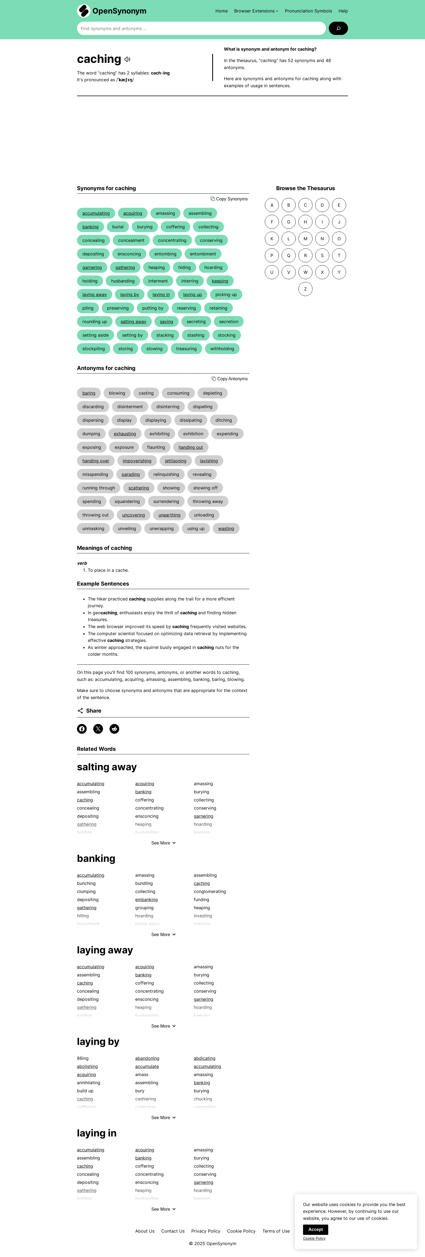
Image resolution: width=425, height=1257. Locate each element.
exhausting (125, 433)
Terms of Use (276, 1231)
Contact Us (173, 1231)
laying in (161, 294)
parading (131, 474)
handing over (95, 460)
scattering (138, 488)
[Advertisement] (212, 140)
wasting (226, 528)
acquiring (132, 213)
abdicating (204, 1058)
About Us (144, 1231)
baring (88, 393)
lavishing (209, 460)
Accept (315, 1232)
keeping (220, 281)
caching (85, 800)
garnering (92, 267)
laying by (129, 294)
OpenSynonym (119, 10)
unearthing (170, 515)
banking (90, 226)
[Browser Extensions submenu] (256, 11)
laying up (192, 294)
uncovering (133, 515)
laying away (94, 294)
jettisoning (175, 460)
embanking (146, 899)
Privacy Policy (205, 1231)
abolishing (87, 1066)
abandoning (147, 1058)
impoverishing (137, 460)
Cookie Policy (241, 1231)
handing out (191, 447)
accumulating (96, 213)
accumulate (147, 1066)
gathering (125, 267)
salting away (133, 321)
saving (166, 321)
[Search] (338, 28)
